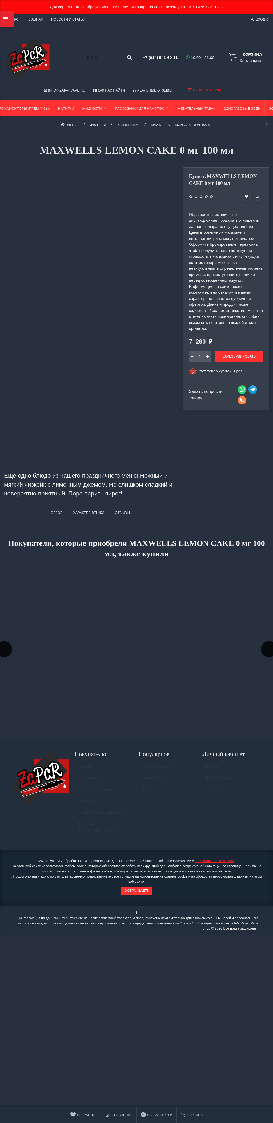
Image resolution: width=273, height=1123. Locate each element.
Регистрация (220, 782)
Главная (35, 19)
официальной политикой (214, 862)
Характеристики (88, 513)
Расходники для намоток (142, 108)
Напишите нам (204, 90)
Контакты (86, 805)
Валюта (214, 793)
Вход (260, 19)
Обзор (56, 513)
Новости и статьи (68, 19)
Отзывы (84, 770)
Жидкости (94, 108)
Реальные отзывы (152, 90)
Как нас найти (109, 90)
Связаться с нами (93, 793)
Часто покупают (156, 782)
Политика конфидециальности (96, 830)
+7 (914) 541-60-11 (156, 57)
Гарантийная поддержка (99, 816)
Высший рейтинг (156, 770)
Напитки (66, 108)
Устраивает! (136, 892)
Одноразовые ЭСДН (241, 108)
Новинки (149, 793)
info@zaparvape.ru (64, 90)
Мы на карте (89, 782)
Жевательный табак (196, 108)
